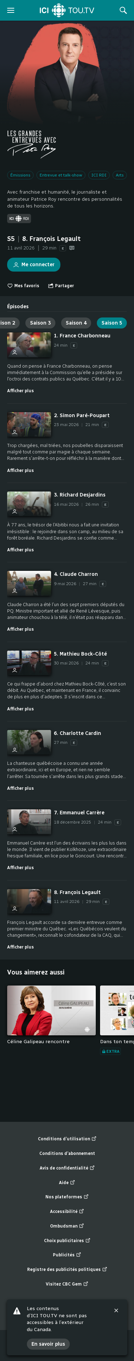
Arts (120, 175)
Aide (67, 1183)
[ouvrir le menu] (11, 10)
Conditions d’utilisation (67, 1139)
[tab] (18, 304)
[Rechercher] (123, 10)
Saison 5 (111, 323)
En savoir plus (48, 1344)
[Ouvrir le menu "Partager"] (61, 286)
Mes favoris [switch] (23, 286)
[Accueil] (67, 10)
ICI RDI (98, 175)
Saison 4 (76, 323)
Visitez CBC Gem (67, 1284)
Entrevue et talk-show (61, 175)
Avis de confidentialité (67, 1168)
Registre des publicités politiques (67, 1270)
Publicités (67, 1255)
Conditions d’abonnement (67, 1153)
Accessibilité (67, 1212)
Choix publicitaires (67, 1241)
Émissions (20, 175)
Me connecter (31, 263)
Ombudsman (67, 1226)
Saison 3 (40, 323)
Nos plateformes (67, 1197)
